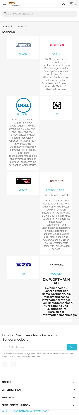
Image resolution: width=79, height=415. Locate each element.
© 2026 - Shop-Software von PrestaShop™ (25, 411)
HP (56, 114)
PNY (23, 273)
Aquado (23, 53)
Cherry (56, 53)
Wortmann (56, 273)
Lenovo (23, 189)
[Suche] (39, 14)
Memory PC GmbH (56, 189)
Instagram (13, 364)
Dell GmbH (22, 114)
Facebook (5, 364)
